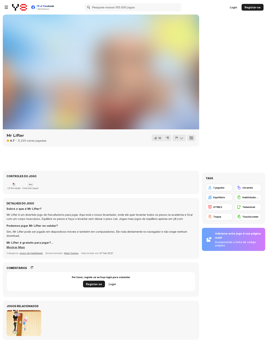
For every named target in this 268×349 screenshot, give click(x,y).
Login (233, 7)
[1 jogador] (219, 187)
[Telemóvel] (248, 207)
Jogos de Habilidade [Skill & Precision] (31, 253)
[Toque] (219, 216)
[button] (16, 247)
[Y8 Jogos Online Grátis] (19, 7)
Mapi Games (71, 253)
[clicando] (248, 187)
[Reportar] (179, 138)
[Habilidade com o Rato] (248, 197)
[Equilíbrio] (219, 197)
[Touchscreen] (248, 216)
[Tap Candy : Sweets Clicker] (24, 323)
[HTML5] (219, 207)
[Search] (89, 7)
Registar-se (253, 7)
